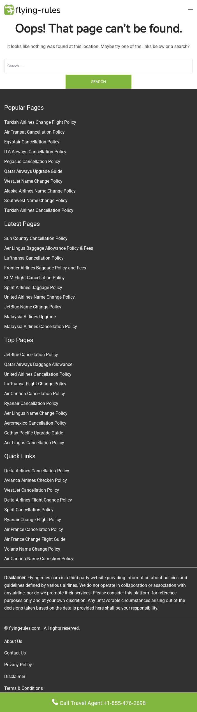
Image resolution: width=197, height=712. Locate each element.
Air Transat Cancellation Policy (34, 132)
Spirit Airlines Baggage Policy (33, 287)
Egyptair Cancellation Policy (31, 142)
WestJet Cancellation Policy (31, 490)
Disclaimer (14, 676)
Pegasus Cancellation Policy (32, 161)
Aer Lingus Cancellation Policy (34, 442)
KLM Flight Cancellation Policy (34, 277)
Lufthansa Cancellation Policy (34, 258)
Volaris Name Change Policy (32, 549)
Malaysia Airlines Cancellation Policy (40, 326)
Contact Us (15, 653)
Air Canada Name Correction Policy (38, 558)
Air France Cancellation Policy (33, 529)
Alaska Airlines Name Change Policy (40, 191)
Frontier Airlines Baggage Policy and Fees (45, 268)
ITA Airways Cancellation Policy (35, 151)
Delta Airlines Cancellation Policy (36, 470)
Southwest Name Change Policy (36, 200)
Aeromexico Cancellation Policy (35, 423)
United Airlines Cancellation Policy (37, 374)
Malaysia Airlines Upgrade (30, 316)
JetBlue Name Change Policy (32, 307)
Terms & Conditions (23, 688)
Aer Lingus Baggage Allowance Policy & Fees (48, 248)
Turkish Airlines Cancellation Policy (38, 210)
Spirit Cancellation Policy (29, 509)
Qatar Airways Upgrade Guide (33, 171)
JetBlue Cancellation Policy (31, 354)
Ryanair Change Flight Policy (32, 519)
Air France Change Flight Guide (34, 539)
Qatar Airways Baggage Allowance (38, 364)
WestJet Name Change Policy (33, 181)
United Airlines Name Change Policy (39, 297)
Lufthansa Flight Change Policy (35, 383)
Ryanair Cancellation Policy (31, 403)
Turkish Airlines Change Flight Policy (40, 122)
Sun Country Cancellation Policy (36, 238)
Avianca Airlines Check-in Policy (35, 480)
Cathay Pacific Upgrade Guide (33, 433)
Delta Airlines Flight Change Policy (38, 500)
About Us (13, 641)
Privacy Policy (18, 664)
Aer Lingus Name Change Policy (36, 413)
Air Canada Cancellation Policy (34, 393)
